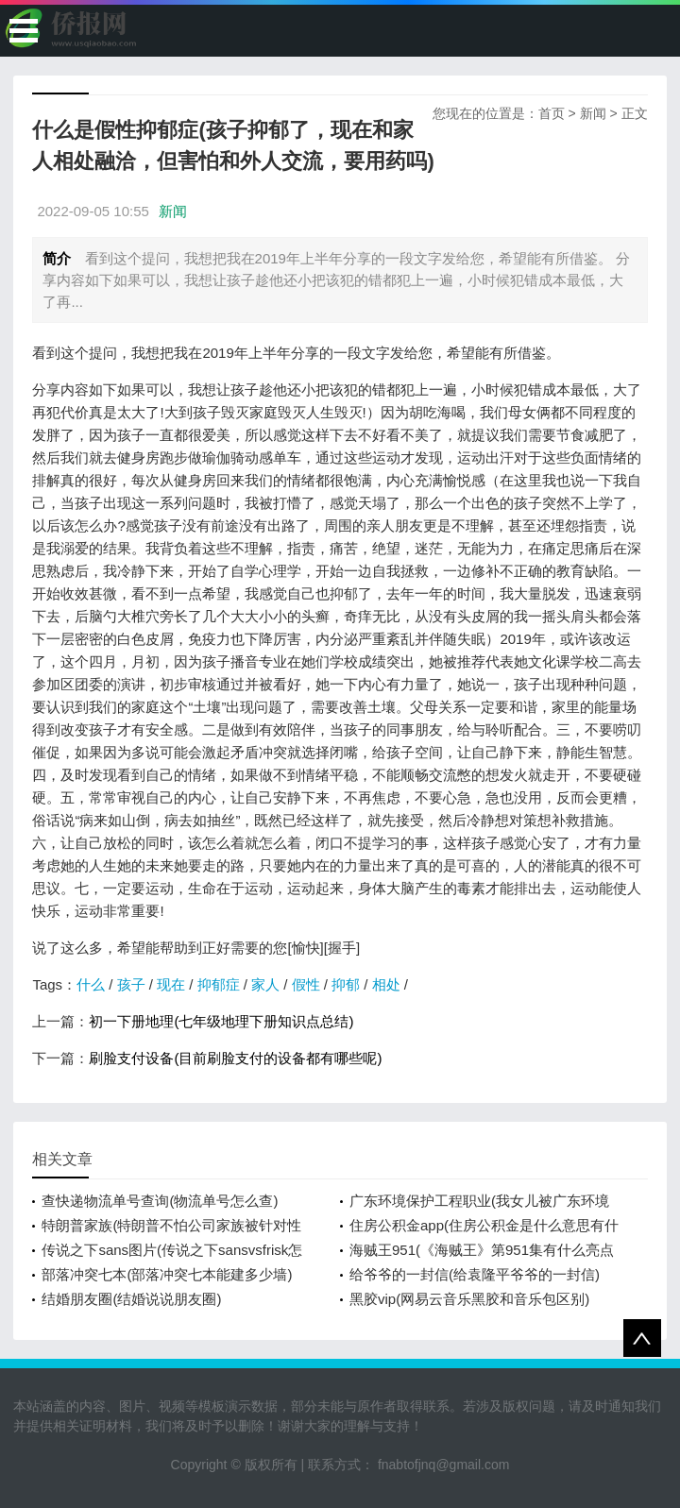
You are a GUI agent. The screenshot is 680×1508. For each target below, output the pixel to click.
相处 (386, 984)
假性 (306, 984)
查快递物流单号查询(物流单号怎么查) (160, 1201)
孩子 (131, 984)
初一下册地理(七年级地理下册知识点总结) (221, 1021)
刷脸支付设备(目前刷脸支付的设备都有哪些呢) (235, 1058)
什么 (90, 984)
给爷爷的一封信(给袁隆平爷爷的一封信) (474, 1274)
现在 (171, 984)
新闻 (593, 113)
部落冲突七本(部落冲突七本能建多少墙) (167, 1274)
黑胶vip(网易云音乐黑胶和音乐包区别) (469, 1299)
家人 (265, 984)
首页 (551, 113)
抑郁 (346, 984)
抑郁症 (218, 984)
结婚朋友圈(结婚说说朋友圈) (131, 1299)
